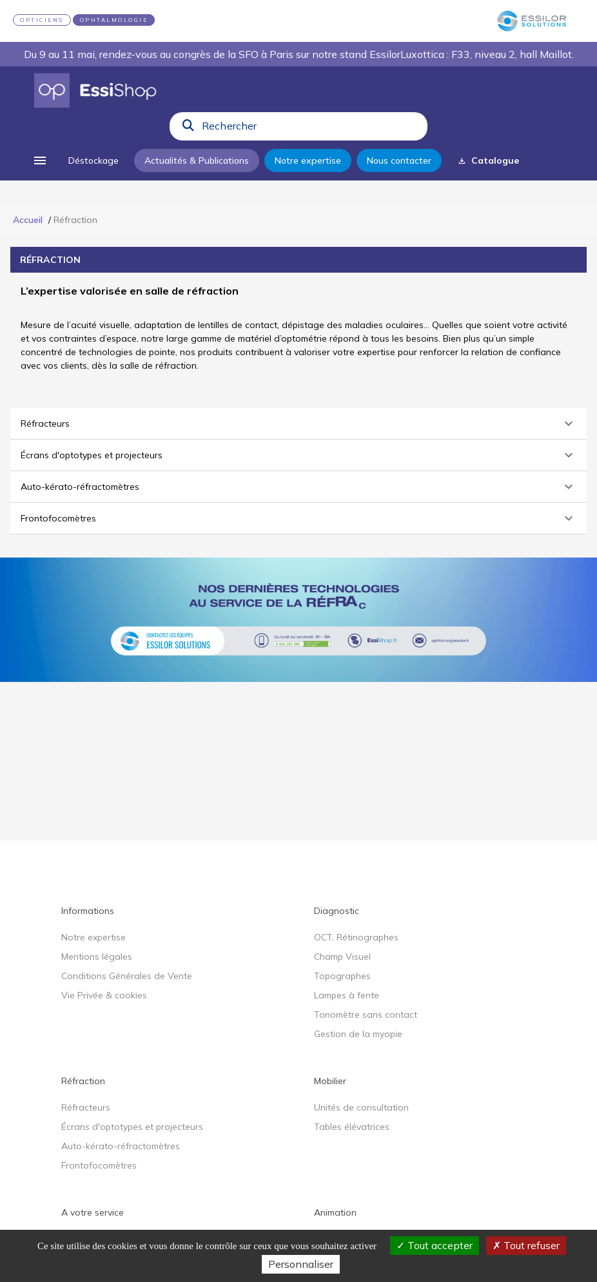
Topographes (342, 976)
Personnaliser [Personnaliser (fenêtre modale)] (300, 1264)
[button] (298, 423)
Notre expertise (93, 937)
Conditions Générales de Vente (126, 976)
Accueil (28, 220)
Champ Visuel (342, 956)
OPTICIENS (42, 20)
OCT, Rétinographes (356, 937)
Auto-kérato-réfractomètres (120, 1146)
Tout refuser (526, 1245)
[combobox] (311, 129)
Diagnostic (336, 911)
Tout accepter (434, 1245)
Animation (335, 1212)
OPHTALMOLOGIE (114, 20)
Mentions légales (96, 956)
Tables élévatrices (351, 1126)
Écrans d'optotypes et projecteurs (132, 1126)
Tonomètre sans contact (365, 1014)
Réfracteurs (85, 1107)
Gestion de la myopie (358, 1034)
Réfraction (83, 1081)
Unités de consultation (361, 1107)
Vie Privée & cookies (104, 995)
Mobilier (330, 1081)
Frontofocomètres (99, 1165)
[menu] (40, 160)
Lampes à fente (346, 995)
